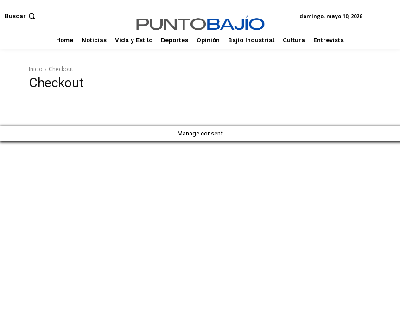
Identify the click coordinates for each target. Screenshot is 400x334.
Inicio (36, 69)
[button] (21, 16)
